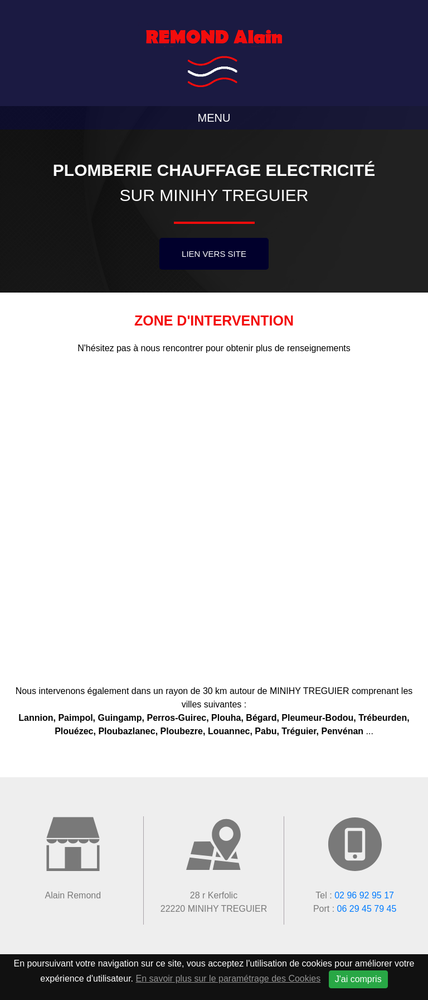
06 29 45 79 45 (367, 908)
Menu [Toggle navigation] (214, 118)
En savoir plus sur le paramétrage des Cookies (228, 978)
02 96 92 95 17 (364, 895)
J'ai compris (358, 979)
